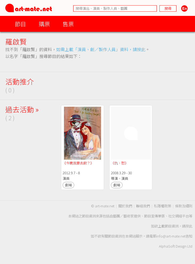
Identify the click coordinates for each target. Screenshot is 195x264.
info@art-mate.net (170, 236)
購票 (44, 24)
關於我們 (125, 205)
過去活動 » (22, 109)
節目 (20, 24)
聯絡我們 (143, 205)
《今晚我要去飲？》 (78, 162)
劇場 (68, 184)
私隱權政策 (162, 205)
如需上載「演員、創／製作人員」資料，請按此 (100, 49)
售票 (68, 24)
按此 (188, 226)
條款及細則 (183, 205)
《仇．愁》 (119, 162)
